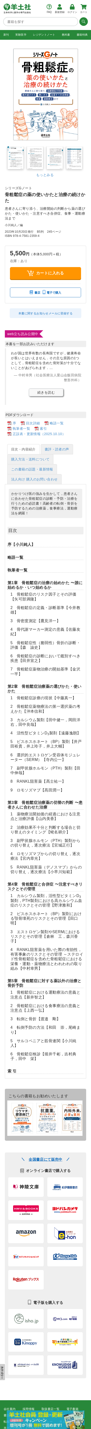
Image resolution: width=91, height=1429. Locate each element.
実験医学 (20, 34)
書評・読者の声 (57, 449)
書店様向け (11, 1415)
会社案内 (10, 1409)
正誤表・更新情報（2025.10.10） (39, 434)
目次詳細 (33, 423)
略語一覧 (57, 423)
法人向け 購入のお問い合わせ (34, 479)
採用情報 (29, 1409)
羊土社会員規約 (70, 1421)
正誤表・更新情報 (56, 1415)
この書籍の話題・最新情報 (32, 469)
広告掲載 (31, 1415)
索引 (43, 428)
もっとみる (45, 175)
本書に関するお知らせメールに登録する (45, 313)
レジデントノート (44, 34)
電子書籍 (72, 1409)
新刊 (6, 34)
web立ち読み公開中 (22, 334)
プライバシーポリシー (38, 1421)
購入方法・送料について (30, 459)
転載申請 (10, 1421)
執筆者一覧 (21, 428)
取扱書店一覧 (50, 1409)
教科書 (66, 34)
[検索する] (83, 21)
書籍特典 (82, 34)
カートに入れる (45, 273)
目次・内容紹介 (23, 449)
